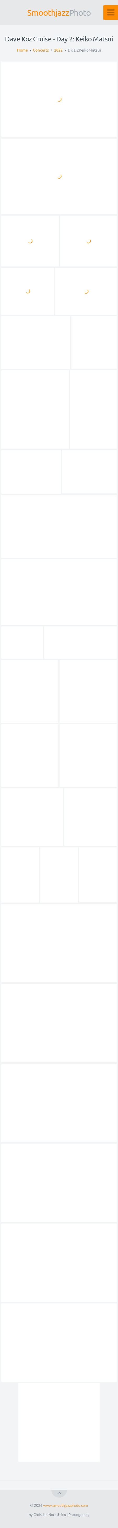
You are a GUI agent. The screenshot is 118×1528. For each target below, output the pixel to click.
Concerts (41, 49)
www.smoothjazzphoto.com (65, 1505)
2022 (58, 49)
